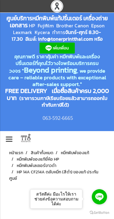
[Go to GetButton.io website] (99, 213)
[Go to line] (99, 196)
